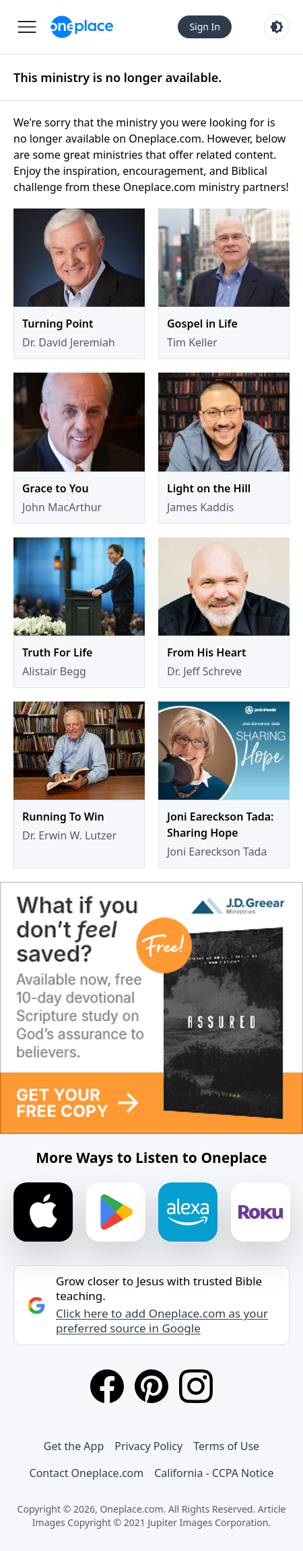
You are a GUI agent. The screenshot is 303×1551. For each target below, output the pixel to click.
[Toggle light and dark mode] (277, 27)
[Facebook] (107, 1386)
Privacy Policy (148, 1446)
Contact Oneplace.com (87, 1473)
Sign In (204, 26)
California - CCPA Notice (213, 1473)
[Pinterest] (151, 1386)
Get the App (74, 1446)
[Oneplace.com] (81, 26)
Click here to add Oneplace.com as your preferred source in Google (162, 1321)
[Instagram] (196, 1386)
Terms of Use (226, 1446)
